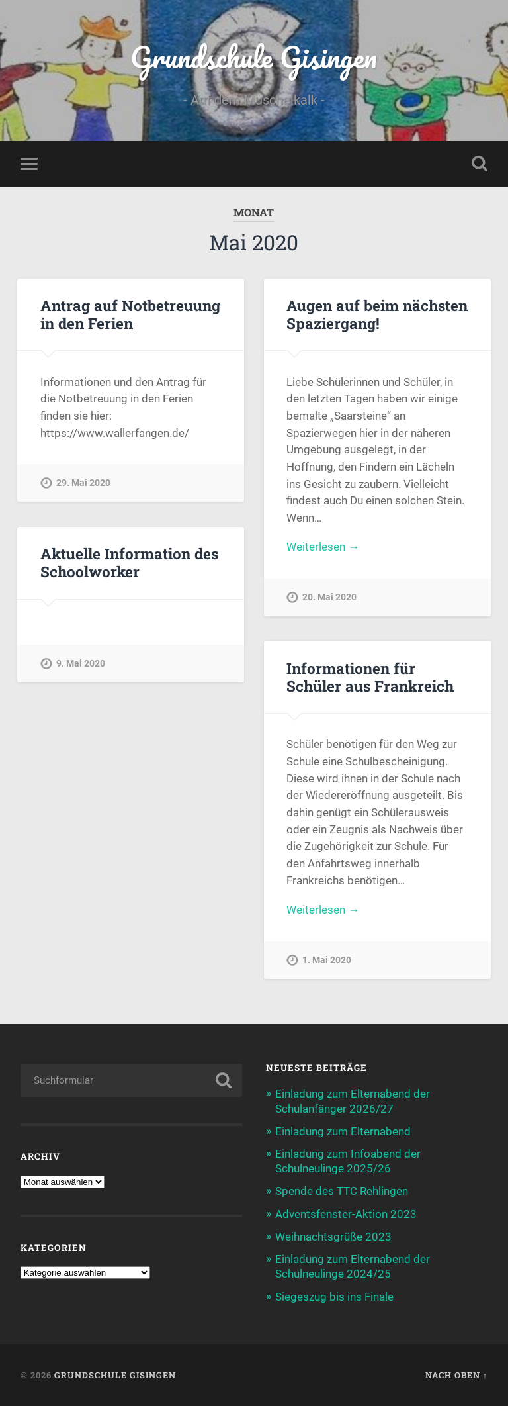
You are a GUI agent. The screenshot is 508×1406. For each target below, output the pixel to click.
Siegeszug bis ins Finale (334, 1296)
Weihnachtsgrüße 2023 (333, 1236)
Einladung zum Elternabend (343, 1131)
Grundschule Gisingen (253, 56)
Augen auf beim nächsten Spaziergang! (377, 314)
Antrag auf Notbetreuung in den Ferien (130, 314)
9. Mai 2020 (80, 663)
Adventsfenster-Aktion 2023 (346, 1214)
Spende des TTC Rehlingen (341, 1190)
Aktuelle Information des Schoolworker (129, 562)
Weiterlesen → (322, 546)
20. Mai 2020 (329, 597)
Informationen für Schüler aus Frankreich (370, 677)
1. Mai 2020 (326, 960)
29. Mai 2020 (83, 483)
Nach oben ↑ (456, 1375)
